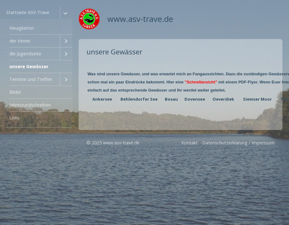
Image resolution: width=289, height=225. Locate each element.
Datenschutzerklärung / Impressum (238, 143)
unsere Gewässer (28, 66)
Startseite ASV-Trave (27, 12)
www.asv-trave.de (140, 18)
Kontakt (189, 143)
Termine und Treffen (30, 79)
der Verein (19, 41)
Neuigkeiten (21, 28)
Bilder (15, 92)
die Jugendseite (25, 54)
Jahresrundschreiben (30, 105)
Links (14, 118)
